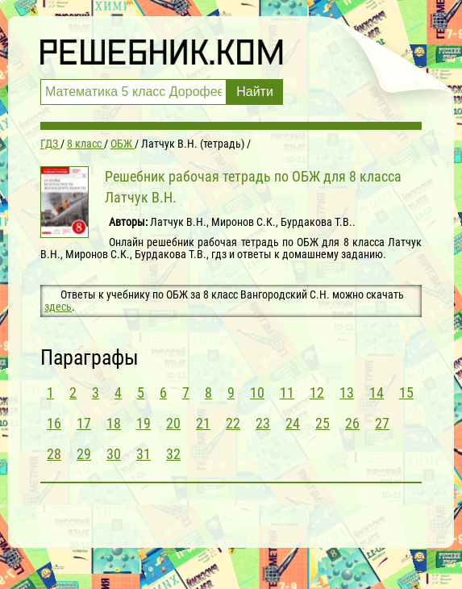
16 (54, 423)
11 (287, 392)
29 (84, 453)
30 (113, 453)
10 (257, 392)
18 (113, 423)
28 (54, 453)
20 (173, 423)
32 (173, 453)
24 (292, 423)
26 (352, 423)
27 (382, 423)
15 (406, 392)
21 (203, 423)
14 (376, 392)
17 (84, 423)
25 (322, 423)
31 (143, 453)
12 (317, 392)
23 (263, 423)
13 (346, 392)
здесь (58, 306)
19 (143, 423)
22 (233, 423)
